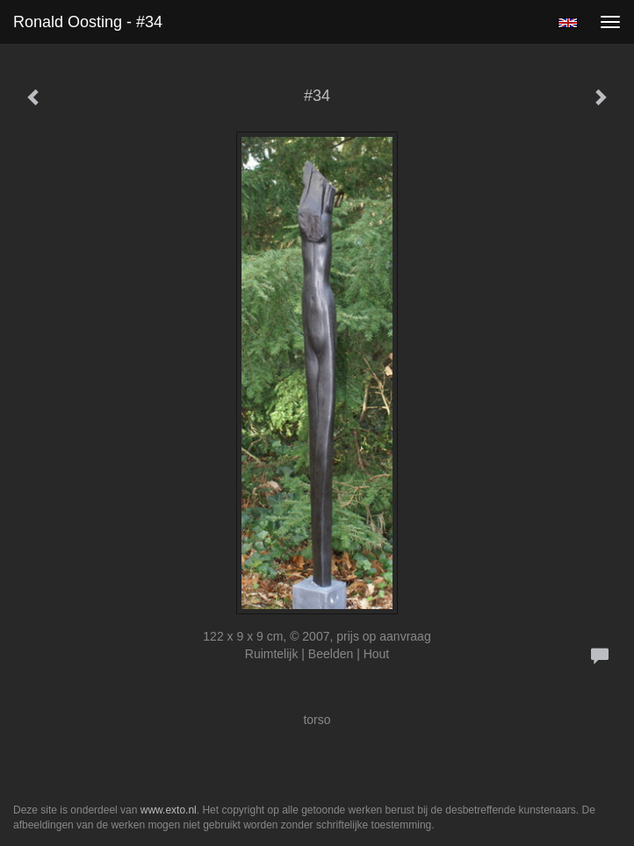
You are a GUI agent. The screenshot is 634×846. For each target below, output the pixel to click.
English (568, 23)
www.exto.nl (168, 810)
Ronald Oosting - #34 (87, 22)
